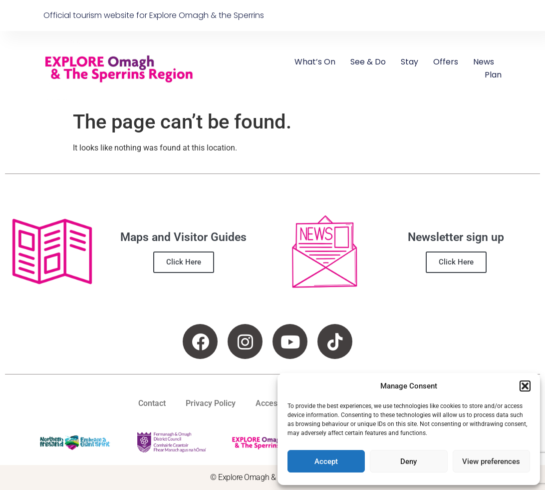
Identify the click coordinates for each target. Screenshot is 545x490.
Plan (493, 74)
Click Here (183, 262)
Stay (409, 62)
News (483, 62)
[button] (525, 386)
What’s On (314, 62)
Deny (408, 461)
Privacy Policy (211, 403)
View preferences (491, 461)
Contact (152, 403)
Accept (326, 461)
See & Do (368, 62)
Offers (445, 62)
